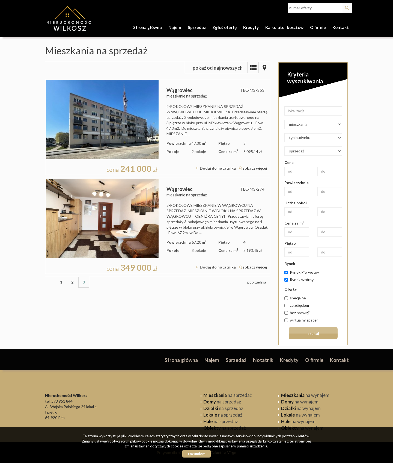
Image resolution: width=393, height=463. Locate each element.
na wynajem (305, 395)
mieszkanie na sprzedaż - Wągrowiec (157, 127)
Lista (253, 67)
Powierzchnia (296, 182)
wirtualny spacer (301, 320)
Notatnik (263, 360)
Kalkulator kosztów (284, 27)
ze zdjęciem (296, 305)
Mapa (264, 67)
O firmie (318, 27)
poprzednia (256, 282)
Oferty (290, 289)
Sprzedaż (197, 27)
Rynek (289, 263)
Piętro (290, 243)
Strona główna (147, 27)
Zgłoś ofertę (224, 27)
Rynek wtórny (299, 279)
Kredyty (251, 27)
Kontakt (340, 27)
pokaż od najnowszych (218, 68)
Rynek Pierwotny (301, 272)
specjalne (295, 298)
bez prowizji (296, 312)
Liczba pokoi (295, 202)
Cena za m (294, 222)
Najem (174, 27)
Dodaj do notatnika (218, 168)
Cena (289, 162)
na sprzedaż (227, 395)
